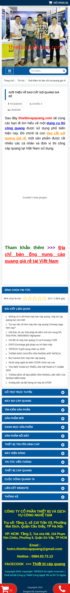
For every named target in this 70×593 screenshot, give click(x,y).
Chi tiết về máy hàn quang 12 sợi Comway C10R (33, 340)
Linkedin (14, 110)
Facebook (15, 104)
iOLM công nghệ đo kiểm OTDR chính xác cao (32, 362)
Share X (35, 104)
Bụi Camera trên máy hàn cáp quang (27, 358)
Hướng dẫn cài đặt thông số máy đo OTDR (30, 382)
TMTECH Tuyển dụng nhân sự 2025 (27, 349)
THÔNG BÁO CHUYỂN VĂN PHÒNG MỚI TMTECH (35, 353)
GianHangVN (41, 591)
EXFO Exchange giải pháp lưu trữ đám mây (30, 344)
